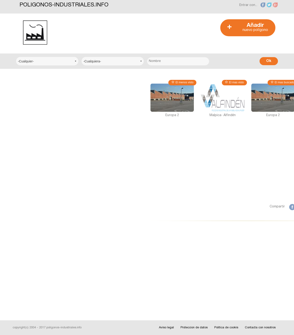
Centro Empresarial (34, 89)
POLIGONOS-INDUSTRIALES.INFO (64, 5)
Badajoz (26, 215)
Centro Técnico (32, 131)
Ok (268, 61)
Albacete (27, 187)
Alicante (26, 201)
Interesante (28, 265)
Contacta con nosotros (260, 327)
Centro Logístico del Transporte (44, 103)
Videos (25, 293)
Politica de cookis (226, 327)
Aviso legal (166, 327)
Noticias (26, 251)
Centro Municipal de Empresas (43, 117)
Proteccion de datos (194, 327)
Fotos (24, 279)
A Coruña (27, 173)
